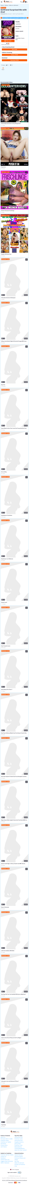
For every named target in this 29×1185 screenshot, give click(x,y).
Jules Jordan (18, 1143)
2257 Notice (4, 1147)
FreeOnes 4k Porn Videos (7, 1155)
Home (2, 5)
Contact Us (3, 1156)
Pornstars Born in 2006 (6, 1139)
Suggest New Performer (7, 1161)
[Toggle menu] (1, 2)
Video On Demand (19, 1163)
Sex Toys (17, 1161)
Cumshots (14, 18)
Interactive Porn (19, 1137)
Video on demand (13, 5)
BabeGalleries (18, 1147)
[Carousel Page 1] (6, 43)
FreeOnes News (5, 1140)
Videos (6, 5)
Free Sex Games (19, 1156)
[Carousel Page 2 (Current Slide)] (8, 43)
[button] (3, 69)
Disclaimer (3, 1143)
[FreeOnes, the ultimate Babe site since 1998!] (7, 2)
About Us (3, 1137)
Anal (4, 18)
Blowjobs (26, 18)
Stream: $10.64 (14, 54)
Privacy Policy (4, 1145)
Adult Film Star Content (21, 1150)
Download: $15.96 (15, 60)
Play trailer (8, 41)
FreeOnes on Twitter (6, 1142)
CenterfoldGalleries (20, 1148)
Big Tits (8, 18)
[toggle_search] (17, 2)
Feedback (3, 1158)
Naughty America (19, 1142)
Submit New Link (5, 1159)
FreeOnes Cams (19, 1139)
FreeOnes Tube (18, 1145)
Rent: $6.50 (14, 49)
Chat (16, 1166)
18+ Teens (20, 18)
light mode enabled (12, 1172)
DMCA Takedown (5, 1163)
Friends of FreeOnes (20, 1164)
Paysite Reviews (19, 1155)
